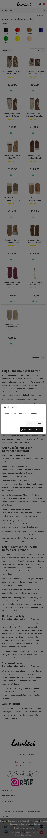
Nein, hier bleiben (34, 423)
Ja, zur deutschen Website (31, 430)
